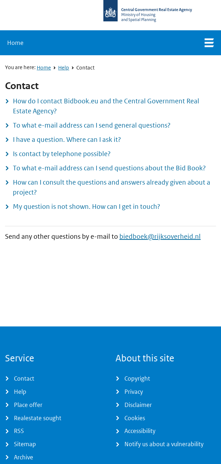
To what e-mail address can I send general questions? (91, 125)
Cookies (134, 418)
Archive (23, 457)
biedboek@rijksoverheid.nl (160, 236)
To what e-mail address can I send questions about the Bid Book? (109, 168)
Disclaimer (138, 405)
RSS (19, 431)
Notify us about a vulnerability (164, 444)
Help (63, 68)
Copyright (137, 378)
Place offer (28, 405)
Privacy (133, 392)
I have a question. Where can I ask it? (67, 139)
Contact (85, 68)
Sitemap (25, 444)
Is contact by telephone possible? (61, 154)
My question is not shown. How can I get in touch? (86, 206)
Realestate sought (37, 418)
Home (15, 43)
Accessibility (139, 431)
